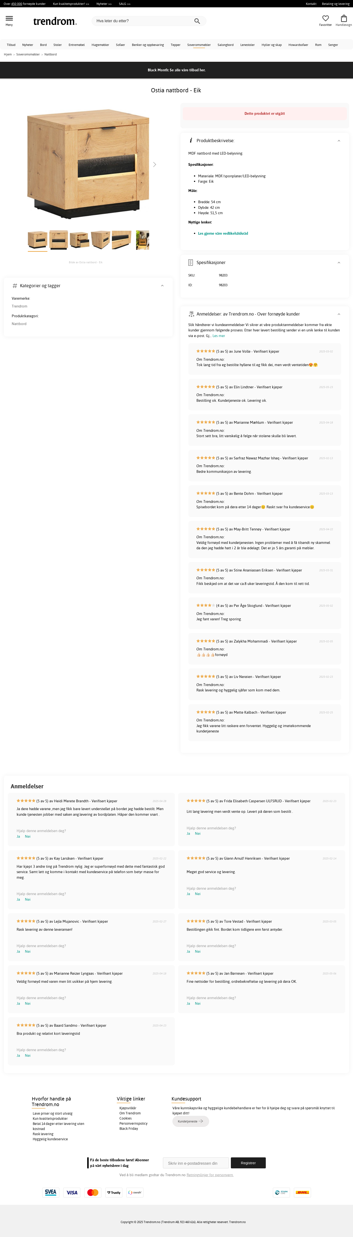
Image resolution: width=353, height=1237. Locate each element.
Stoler (57, 45)
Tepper (176, 45)
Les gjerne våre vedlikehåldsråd (223, 233)
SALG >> (124, 4)
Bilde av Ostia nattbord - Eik (86, 262)
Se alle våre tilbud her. (187, 70)
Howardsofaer (298, 45)
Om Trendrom (130, 1113)
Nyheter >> (104, 4)
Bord (43, 45)
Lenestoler (247, 45)
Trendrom (19, 306)
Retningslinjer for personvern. (210, 1175)
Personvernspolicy (133, 1123)
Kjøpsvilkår (127, 1108)
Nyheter (27, 45)
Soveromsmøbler (199, 45)
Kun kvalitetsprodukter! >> (71, 4)
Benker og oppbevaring (148, 45)
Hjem (8, 54)
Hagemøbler (100, 45)
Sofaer (120, 45)
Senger (333, 45)
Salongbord (226, 45)
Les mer (219, 335)
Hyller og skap (272, 45)
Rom (318, 45)
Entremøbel (77, 45)
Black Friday (128, 1128)
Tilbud (11, 45)
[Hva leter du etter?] (149, 21)
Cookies (125, 1118)
